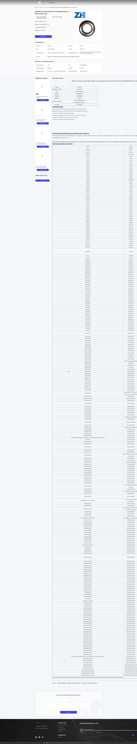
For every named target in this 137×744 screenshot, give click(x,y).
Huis (46, 2)
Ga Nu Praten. (43, 36)
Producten (52, 2)
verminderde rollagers (76, 683)
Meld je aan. (98, 732)
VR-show (76, 2)
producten (40, 7)
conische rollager (46, 7)
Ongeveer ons (59, 2)
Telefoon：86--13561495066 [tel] (41, 726)
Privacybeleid (46, 742)
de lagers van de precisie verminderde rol (89, 683)
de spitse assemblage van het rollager (64, 683)
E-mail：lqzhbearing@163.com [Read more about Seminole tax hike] (42, 728)
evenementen (68, 2)
